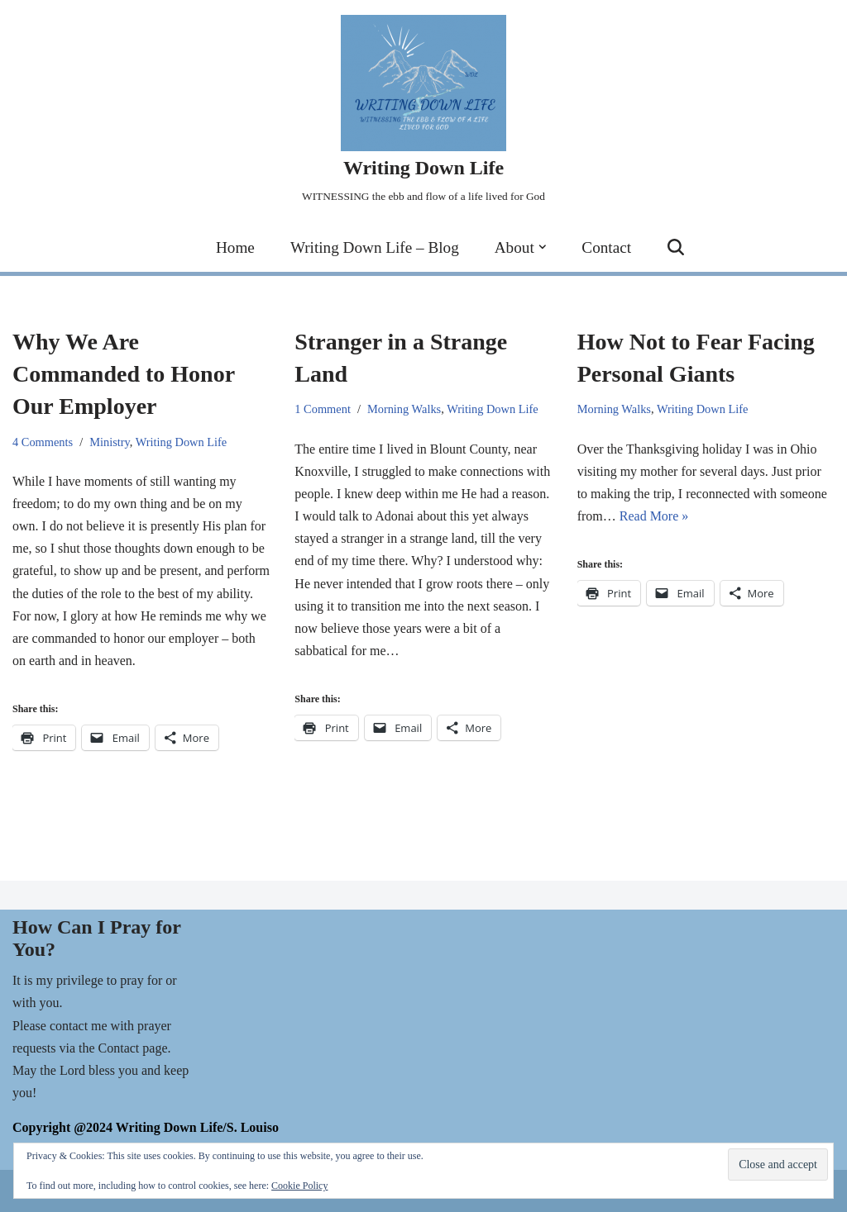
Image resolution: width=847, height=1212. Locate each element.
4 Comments (42, 442)
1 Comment (322, 409)
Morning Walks (404, 409)
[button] (542, 247)
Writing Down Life (181, 442)
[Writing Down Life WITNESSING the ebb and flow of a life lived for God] (423, 111)
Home (235, 247)
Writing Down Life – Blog (374, 247)
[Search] (676, 247)
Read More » (654, 516)
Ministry (109, 442)
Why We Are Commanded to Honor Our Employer (123, 374)
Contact (606, 247)
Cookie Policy (299, 1185)
